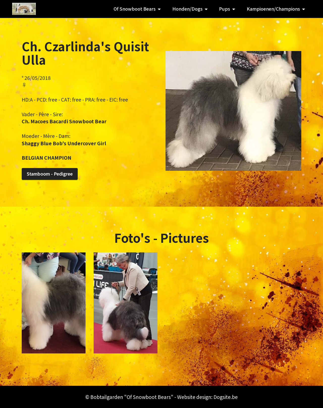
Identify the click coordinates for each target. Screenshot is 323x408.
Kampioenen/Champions (273, 9)
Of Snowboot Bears (135, 9)
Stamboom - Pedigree (50, 174)
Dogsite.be (225, 396)
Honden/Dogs (187, 9)
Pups (224, 9)
